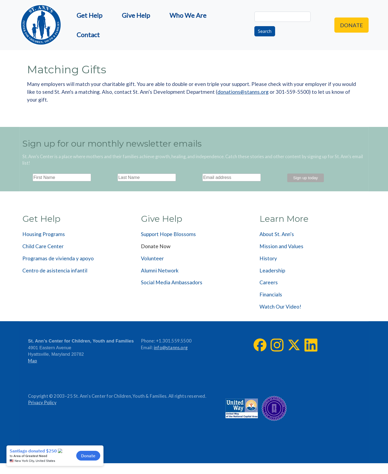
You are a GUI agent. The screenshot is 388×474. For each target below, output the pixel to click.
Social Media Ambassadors (171, 282)
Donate (351, 25)
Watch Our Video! (280, 306)
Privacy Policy (42, 402)
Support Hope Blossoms (168, 234)
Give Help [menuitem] (136, 15)
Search (265, 31)
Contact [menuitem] (88, 35)
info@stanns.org (171, 347)
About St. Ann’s (276, 234)
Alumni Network (160, 270)
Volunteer (152, 258)
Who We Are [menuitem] (187, 15)
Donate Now (156, 246)
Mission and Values (281, 246)
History (268, 258)
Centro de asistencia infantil (54, 270)
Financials (270, 294)
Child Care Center (43, 246)
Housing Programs (43, 234)
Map (32, 361)
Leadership (272, 270)
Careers (268, 282)
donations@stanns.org (243, 92)
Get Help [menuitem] (89, 15)
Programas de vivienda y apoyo (58, 258)
